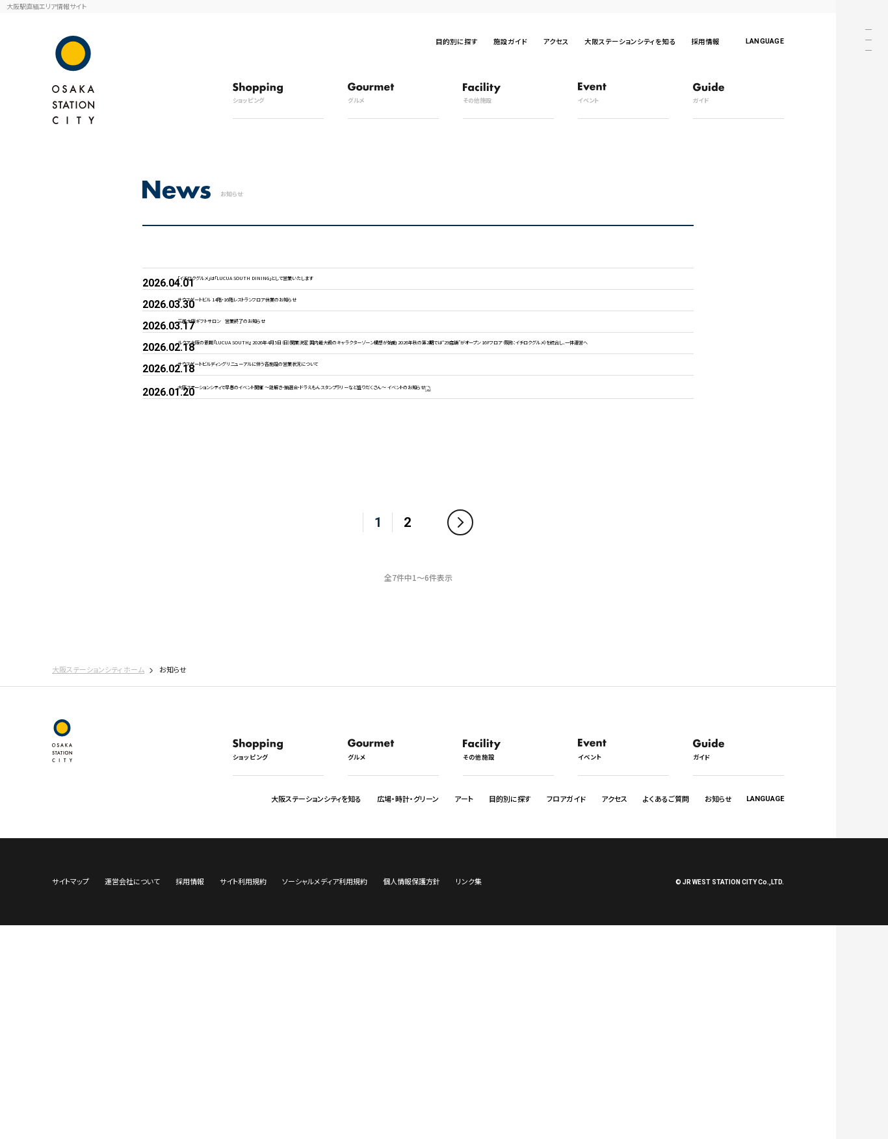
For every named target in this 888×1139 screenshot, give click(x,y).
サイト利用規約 (243, 1095)
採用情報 (705, 41)
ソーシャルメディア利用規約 (324, 1095)
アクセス (556, 41)
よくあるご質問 (666, 1004)
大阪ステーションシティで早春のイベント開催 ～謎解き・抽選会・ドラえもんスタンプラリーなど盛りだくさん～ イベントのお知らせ (399, 570)
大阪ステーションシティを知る (629, 41)
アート (463, 1004)
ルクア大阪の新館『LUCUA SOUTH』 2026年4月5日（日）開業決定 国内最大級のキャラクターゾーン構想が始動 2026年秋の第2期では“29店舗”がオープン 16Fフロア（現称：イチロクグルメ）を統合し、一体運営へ (403, 450)
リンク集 (469, 1095)
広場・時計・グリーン (408, 1004)
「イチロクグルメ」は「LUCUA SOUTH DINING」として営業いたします (334, 292)
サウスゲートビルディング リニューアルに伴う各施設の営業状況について (342, 515)
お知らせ (718, 1004)
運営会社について (132, 1095)
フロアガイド (566, 1004)
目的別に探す (457, 41)
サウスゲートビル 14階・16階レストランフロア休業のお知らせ (316, 339)
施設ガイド (510, 41)
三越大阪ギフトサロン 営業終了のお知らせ (280, 386)
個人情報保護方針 (411, 1095)
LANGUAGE (765, 41)
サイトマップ (70, 1095)
